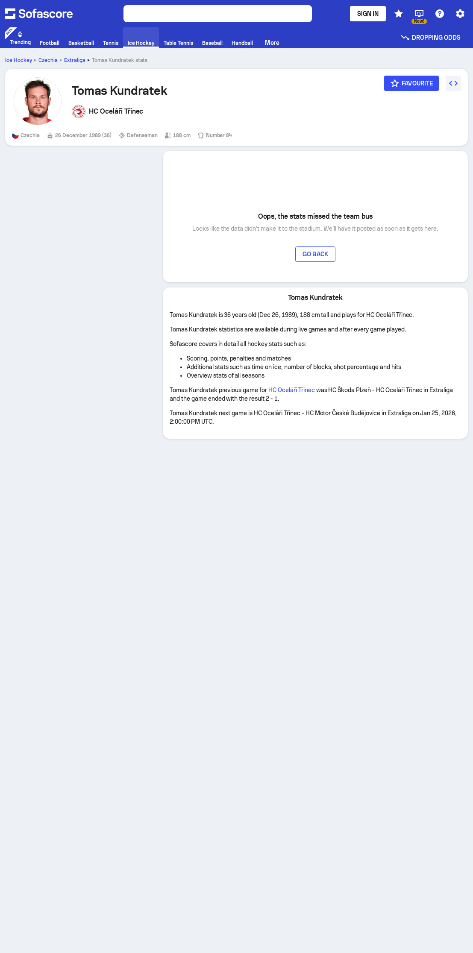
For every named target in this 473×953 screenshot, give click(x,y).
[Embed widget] (453, 83)
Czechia (48, 60)
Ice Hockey (18, 60)
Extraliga (74, 60)
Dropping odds (430, 37)
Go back (315, 254)
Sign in (368, 13)
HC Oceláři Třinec (291, 390)
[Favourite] (411, 83)
